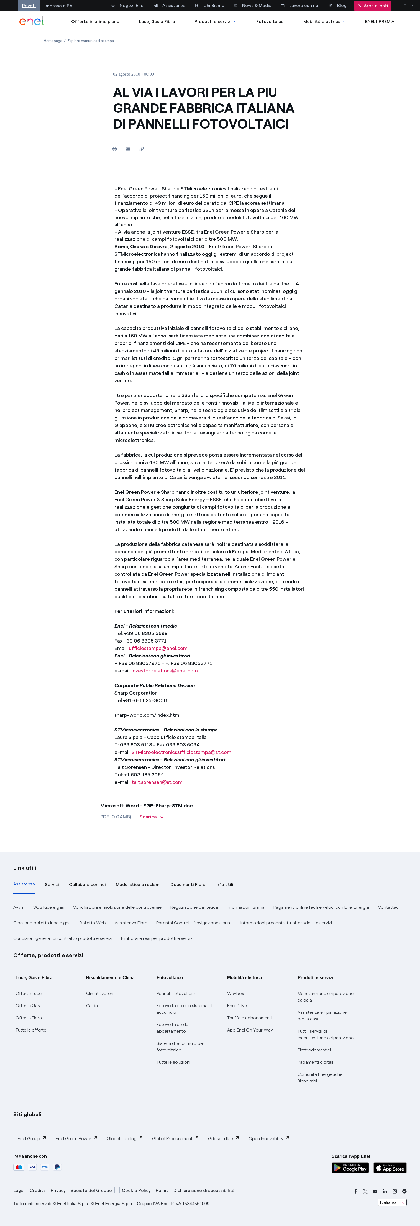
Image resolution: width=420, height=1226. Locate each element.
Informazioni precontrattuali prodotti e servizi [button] (286, 922)
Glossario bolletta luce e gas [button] (42, 922)
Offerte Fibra (29, 1017)
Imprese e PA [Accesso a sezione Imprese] (59, 6)
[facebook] (356, 1191)
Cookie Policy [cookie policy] (136, 1190)
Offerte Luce (29, 993)
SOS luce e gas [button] (48, 907)
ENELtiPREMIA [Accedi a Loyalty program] (380, 21)
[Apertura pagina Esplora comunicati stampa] (91, 41)
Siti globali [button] (27, 1114)
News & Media (252, 5)
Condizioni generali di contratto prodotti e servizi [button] (62, 938)
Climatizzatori (99, 993)
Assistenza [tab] (24, 884)
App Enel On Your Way (250, 1030)
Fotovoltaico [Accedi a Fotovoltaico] (270, 21)
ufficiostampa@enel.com (158, 648)
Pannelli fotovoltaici (176, 993)
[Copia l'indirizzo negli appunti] (141, 149)
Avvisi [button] (18, 907)
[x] (365, 1191)
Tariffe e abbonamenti (249, 1017)
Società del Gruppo (91, 1190)
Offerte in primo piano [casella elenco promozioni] (95, 21)
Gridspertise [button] (224, 1138)
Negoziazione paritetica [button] (194, 907)
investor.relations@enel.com (165, 671)
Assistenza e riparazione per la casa (322, 1016)
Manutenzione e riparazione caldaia (326, 997)
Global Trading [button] (125, 1138)
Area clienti (372, 5)
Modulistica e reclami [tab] (138, 884)
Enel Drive (237, 1005)
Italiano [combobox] (388, 1202)
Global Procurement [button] (175, 1138)
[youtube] (375, 1191)
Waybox (235, 993)
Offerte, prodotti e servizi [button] (48, 955)
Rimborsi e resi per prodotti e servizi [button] (157, 938)
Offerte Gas (28, 1005)
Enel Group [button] (32, 1138)
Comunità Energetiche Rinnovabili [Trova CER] (320, 1078)
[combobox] (392, 1202)
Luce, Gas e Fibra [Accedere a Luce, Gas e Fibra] (157, 21)
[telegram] (404, 1191)
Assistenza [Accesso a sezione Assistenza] (169, 5)
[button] (128, 149)
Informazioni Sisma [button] (246, 907)
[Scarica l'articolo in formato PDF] (151, 818)
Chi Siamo (209, 5)
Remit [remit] (162, 1190)
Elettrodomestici (314, 1050)
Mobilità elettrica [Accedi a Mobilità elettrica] (324, 21)
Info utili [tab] (224, 884)
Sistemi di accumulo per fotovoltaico (180, 1047)
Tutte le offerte (31, 1030)
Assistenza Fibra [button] (131, 922)
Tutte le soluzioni (173, 1062)
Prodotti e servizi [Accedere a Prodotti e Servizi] (215, 21)
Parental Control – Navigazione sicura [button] (194, 922)
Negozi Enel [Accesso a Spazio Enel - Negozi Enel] (128, 5)
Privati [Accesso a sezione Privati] (29, 5)
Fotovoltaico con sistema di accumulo (184, 1009)
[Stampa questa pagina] (114, 149)
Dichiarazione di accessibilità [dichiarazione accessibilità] (204, 1190)
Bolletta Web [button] (93, 922)
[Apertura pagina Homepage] (53, 41)
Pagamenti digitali (315, 1062)
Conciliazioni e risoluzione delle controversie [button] (117, 907)
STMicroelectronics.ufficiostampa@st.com (181, 752)
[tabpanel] (210, 923)
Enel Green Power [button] (77, 1138)
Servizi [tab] (52, 884)
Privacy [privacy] (58, 1190)
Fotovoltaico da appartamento (172, 1028)
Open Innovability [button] (269, 1138)
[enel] (31, 20)
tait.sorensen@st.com (157, 782)
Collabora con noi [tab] (87, 884)
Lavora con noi (299, 5)
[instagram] (395, 1191)
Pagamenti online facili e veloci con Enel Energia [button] (321, 907)
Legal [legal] (19, 1190)
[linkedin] (385, 1191)
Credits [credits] (38, 1190)
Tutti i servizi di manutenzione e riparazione (326, 1034)
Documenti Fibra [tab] (188, 884)
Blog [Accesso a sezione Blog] (337, 5)
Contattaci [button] (388, 907)
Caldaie (93, 1005)
